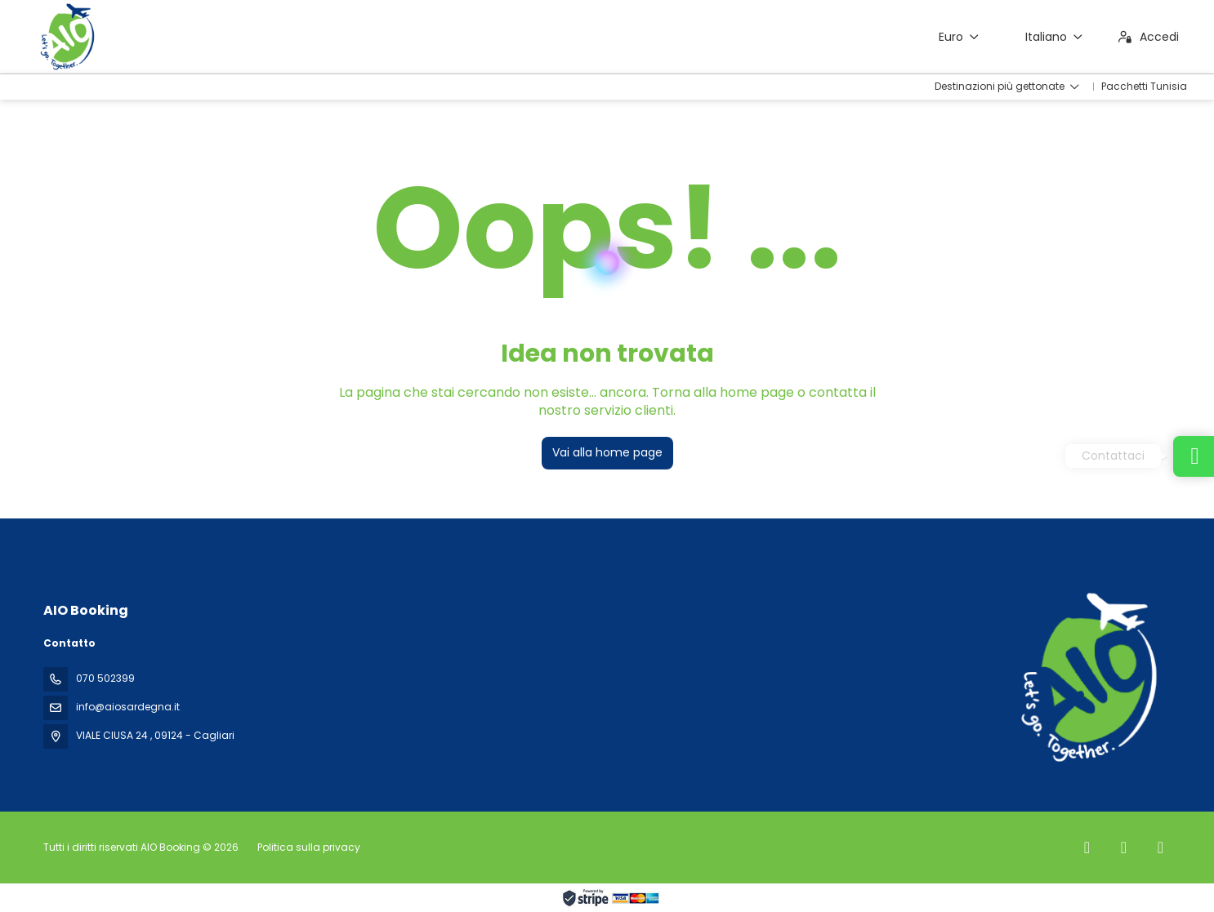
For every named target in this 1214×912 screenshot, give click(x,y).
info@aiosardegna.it (128, 707)
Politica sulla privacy (308, 847)
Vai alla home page (607, 452)
